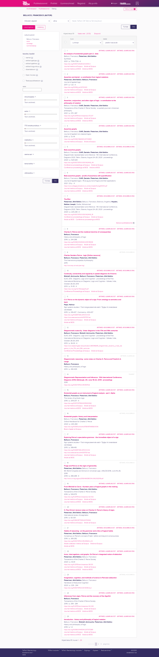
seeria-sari (29, 154)
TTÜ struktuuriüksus (33, 126)
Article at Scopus (90, 66)
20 (68, 507)
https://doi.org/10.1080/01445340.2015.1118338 (78, 242)
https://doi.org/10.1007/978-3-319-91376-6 (77, 385)
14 (67, 374)
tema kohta (30, 164)
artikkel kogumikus (34, 67)
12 (67, 328)
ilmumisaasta (30, 97)
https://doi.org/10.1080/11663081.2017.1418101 (78, 139)
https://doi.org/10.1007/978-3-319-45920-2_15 (78, 541)
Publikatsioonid (44, 9)
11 (67, 297)
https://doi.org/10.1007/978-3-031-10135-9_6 (77, 588)
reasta (105, 39)
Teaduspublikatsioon (34, 81)
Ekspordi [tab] (97, 34)
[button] (137, 3)
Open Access (32, 75)
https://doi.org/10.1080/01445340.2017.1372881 (78, 630)
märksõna (29, 140)
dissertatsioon (32, 70)
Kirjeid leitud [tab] (69, 34)
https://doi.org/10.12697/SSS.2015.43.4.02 (77, 450)
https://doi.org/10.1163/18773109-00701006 (77, 520)
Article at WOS (87, 69)
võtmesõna (30, 173)
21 (67, 528)
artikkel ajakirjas (32, 61)
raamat (29, 58)
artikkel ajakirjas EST (107, 51)
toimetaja (29, 43)
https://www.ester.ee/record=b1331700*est (77, 317)
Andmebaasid (31, 9)
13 (67, 356)
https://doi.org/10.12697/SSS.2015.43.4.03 (77, 315)
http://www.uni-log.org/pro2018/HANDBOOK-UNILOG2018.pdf (83, 478)
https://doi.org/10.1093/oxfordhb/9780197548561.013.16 (81, 427)
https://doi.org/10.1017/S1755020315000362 (78, 403)
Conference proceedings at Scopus (77, 165)
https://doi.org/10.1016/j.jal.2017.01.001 (75, 87)
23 (68, 575)
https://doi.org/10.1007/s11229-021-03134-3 (77, 64)
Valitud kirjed (130, 9)
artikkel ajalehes (33, 64)
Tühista (125, 27)
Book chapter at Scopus (72, 429)
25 (68, 616)
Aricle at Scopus (90, 142)
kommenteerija (31, 46)
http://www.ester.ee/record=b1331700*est (77, 452)
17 (67, 434)
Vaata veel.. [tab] (84, 34)
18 (67, 463)
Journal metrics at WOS (72, 69)
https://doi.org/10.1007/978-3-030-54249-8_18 (78, 214)
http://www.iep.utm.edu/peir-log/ (74, 265)
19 (67, 484)
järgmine (106, 644)
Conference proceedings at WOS (76, 168)
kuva (71, 39)
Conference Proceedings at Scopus (77, 291)
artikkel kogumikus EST (106, 147)
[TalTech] (26, 3)
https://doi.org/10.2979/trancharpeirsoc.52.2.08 (78, 606)
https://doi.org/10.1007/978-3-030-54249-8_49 (78, 162)
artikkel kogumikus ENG (125, 147)
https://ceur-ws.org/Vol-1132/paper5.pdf (76, 289)
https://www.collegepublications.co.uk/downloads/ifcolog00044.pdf (85, 186)
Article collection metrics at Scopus (76, 544)
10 (68, 271)
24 (68, 593)
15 (67, 390)
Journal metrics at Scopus (73, 66)
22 (68, 551)
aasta (24, 86)
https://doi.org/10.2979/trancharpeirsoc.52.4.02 (78, 497)
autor (28, 41)
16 (67, 413)
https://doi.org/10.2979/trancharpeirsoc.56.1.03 (78, 564)
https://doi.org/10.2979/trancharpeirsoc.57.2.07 (78, 116)
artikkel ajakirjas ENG (125, 51)
